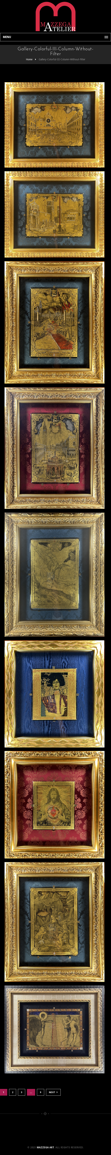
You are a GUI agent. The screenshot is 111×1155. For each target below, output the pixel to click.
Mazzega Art (45, 1147)
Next (53, 1092)
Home (29, 59)
